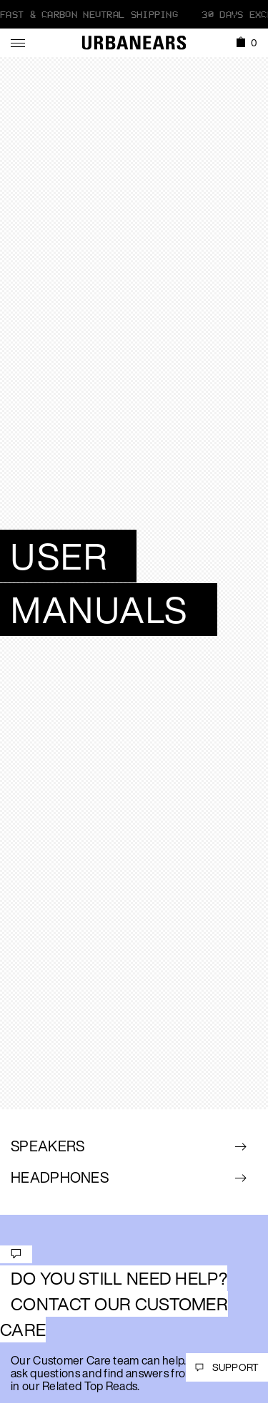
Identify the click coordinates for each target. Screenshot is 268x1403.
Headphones (60, 1177)
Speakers (47, 1146)
